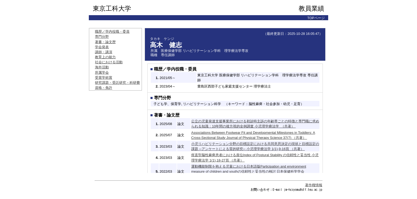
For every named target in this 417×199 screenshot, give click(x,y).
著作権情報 (313, 185)
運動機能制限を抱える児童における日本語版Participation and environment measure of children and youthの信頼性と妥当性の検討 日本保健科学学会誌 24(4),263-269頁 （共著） (248, 171)
